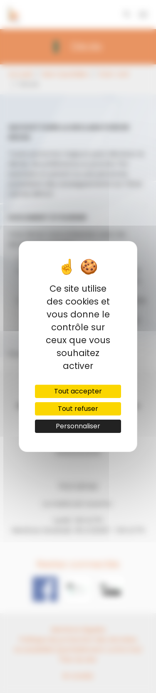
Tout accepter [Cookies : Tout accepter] (78, 391)
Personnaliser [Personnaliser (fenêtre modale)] (78, 426)
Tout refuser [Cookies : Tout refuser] (78, 408)
